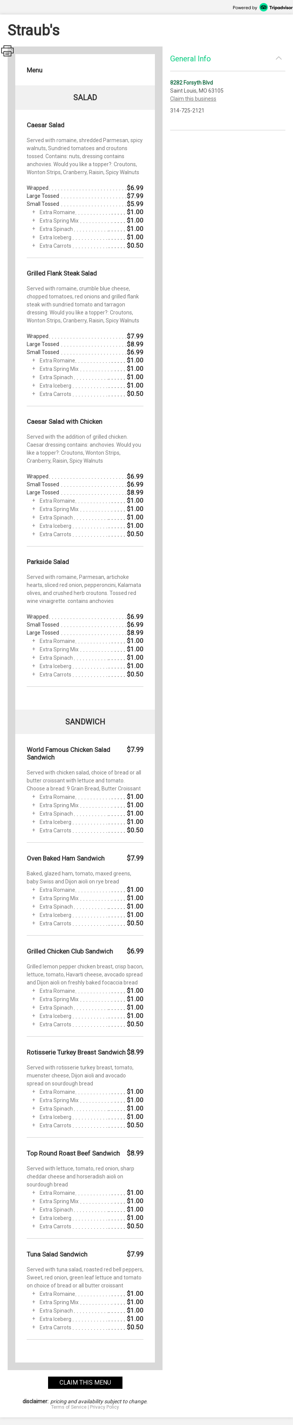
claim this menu (85, 1382)
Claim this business (193, 99)
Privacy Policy (104, 1407)
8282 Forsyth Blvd (191, 83)
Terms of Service (69, 1407)
